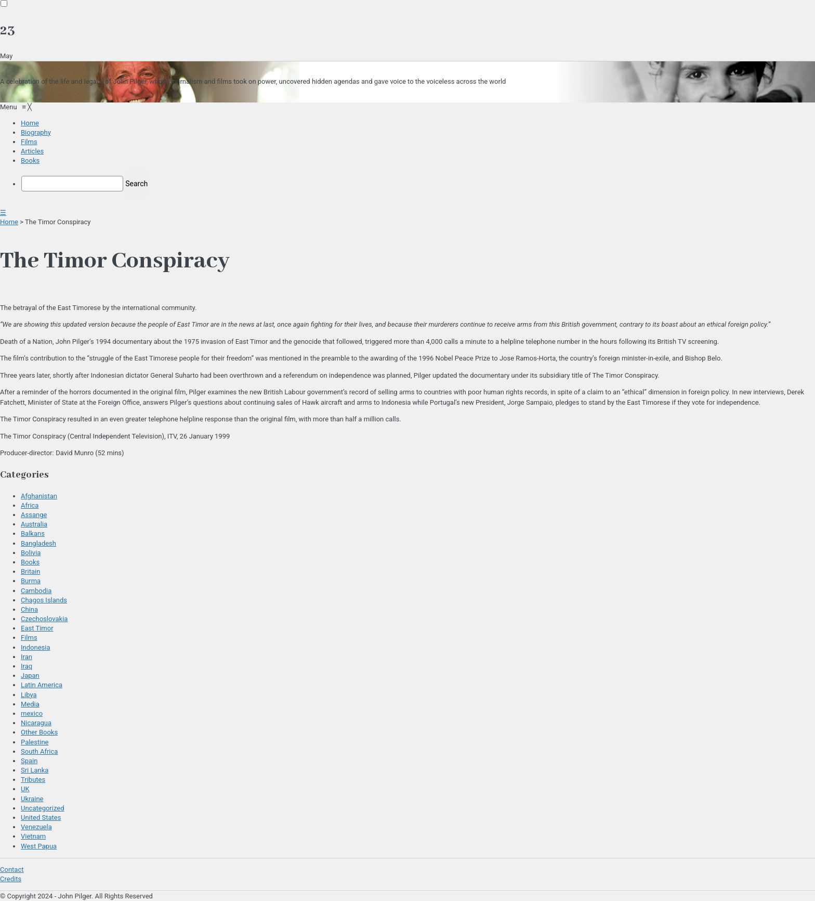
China (29, 609)
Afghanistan (39, 496)
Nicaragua (36, 723)
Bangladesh (38, 543)
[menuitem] (30, 123)
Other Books (39, 732)
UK (25, 789)
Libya (29, 695)
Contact (11, 869)
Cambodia (36, 591)
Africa (29, 505)
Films (29, 637)
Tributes (33, 779)
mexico (32, 713)
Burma (31, 581)
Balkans (33, 533)
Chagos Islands (44, 600)
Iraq (26, 666)
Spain (29, 761)
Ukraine (32, 799)
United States (41, 817)
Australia (34, 524)
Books (30, 562)
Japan (30, 675)
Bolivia (31, 553)
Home (9, 222)
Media (30, 704)
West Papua (39, 846)
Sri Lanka (34, 770)
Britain (30, 571)
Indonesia (35, 647)
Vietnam (33, 836)
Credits (10, 879)
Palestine (34, 742)
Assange (34, 515)
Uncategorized (42, 808)
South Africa (39, 751)
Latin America (41, 685)
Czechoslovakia (44, 619)
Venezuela (36, 827)
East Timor (37, 628)
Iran (26, 657)
